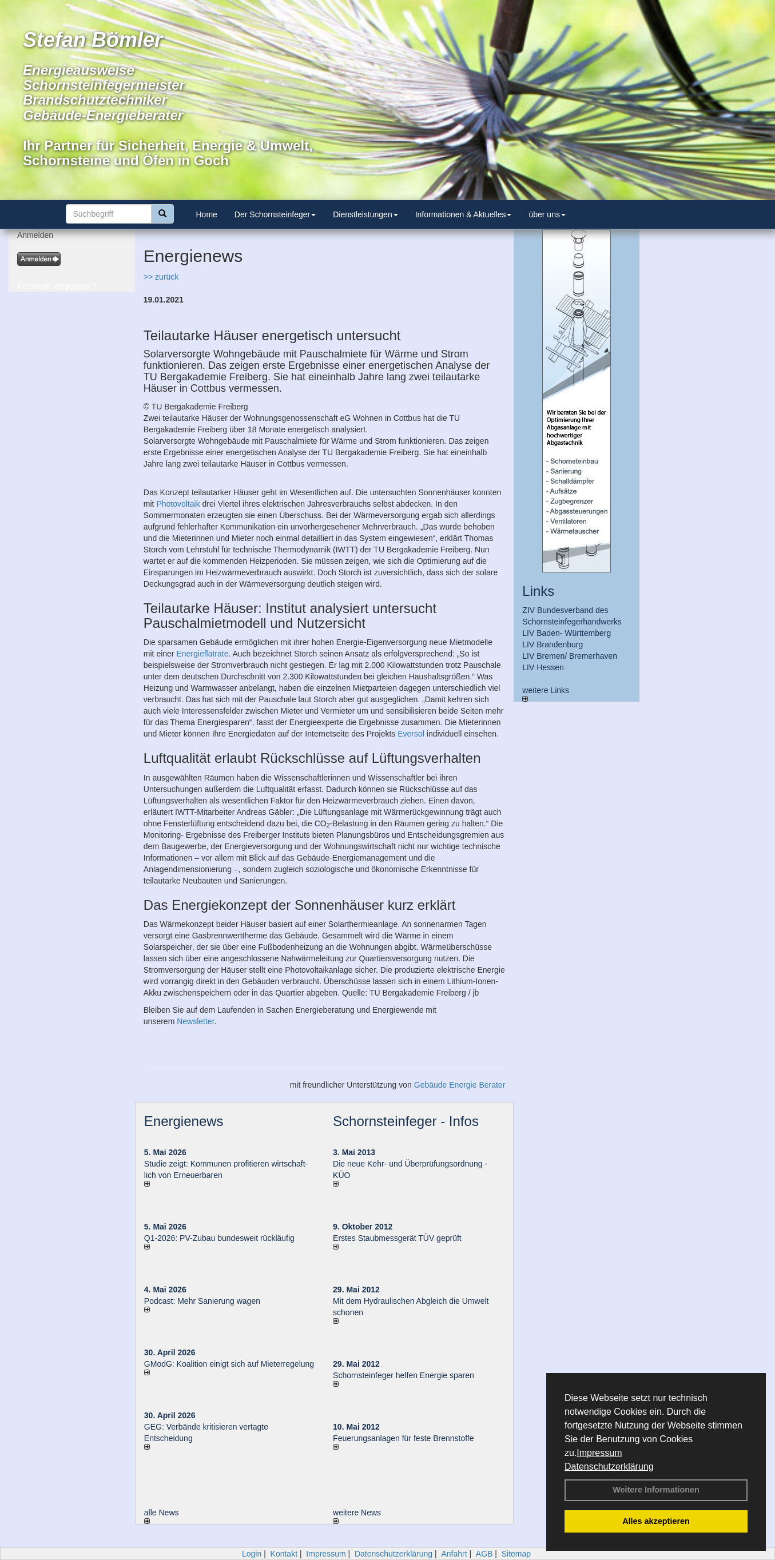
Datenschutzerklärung (609, 1466)
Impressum (599, 1453)
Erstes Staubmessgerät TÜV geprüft (397, 1238)
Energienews (184, 1121)
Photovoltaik (178, 503)
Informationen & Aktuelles (463, 214)
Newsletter (195, 1021)
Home (206, 214)
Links (538, 591)
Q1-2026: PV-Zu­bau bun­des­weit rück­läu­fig (219, 1238)
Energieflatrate (202, 653)
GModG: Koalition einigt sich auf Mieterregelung (229, 1363)
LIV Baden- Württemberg (566, 633)
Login (251, 1553)
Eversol (411, 733)
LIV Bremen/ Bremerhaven (569, 655)
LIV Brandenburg (552, 644)
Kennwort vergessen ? (57, 285)
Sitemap (516, 1553)
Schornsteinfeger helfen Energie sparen (403, 1375)
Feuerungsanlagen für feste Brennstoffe (403, 1438)
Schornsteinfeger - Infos (406, 1121)
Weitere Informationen (656, 1489)
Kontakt (284, 1553)
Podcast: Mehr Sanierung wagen (202, 1301)
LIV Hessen (542, 667)
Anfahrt (454, 1553)
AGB (484, 1553)
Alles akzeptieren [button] (656, 1521)
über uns (546, 214)
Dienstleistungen (365, 214)
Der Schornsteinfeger (275, 214)
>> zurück (161, 276)
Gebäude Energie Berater (460, 1084)
